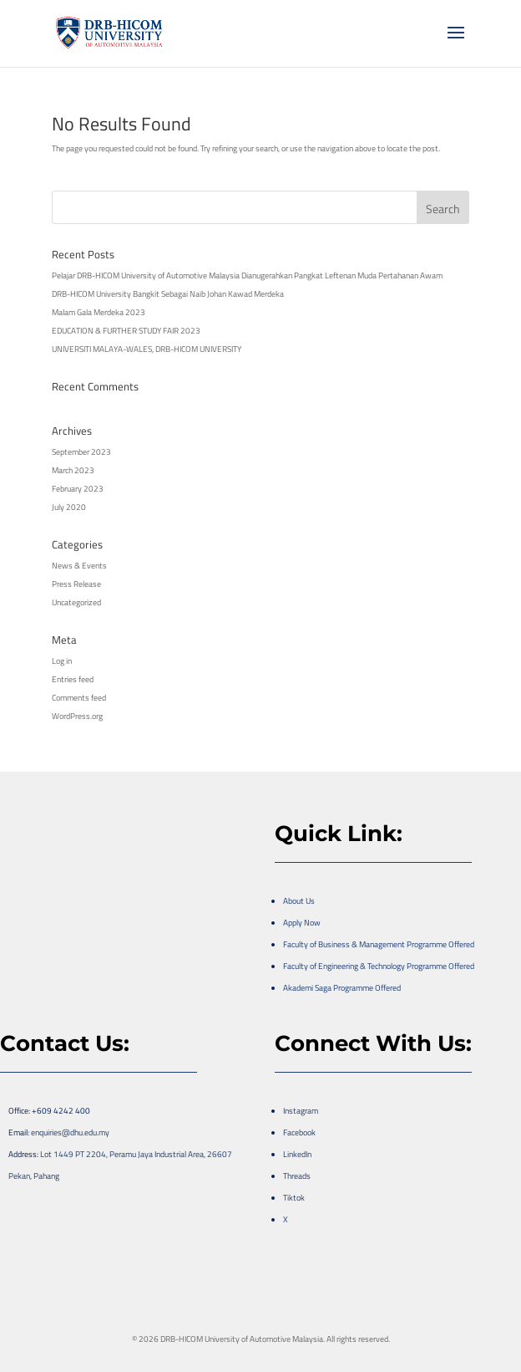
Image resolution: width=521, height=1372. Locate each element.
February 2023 (78, 488)
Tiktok (294, 1197)
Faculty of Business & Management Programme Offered (378, 944)
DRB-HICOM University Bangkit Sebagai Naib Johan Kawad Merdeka (168, 294)
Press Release (76, 584)
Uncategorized (76, 602)
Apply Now (302, 922)
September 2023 (81, 452)
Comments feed (79, 697)
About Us (299, 901)
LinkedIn (297, 1154)
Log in (62, 661)
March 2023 (73, 470)
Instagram (300, 1110)
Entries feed (73, 679)
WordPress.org (77, 716)
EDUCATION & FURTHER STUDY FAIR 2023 (126, 330)
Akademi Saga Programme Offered (342, 988)
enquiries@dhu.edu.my (70, 1132)
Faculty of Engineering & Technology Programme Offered (378, 966)
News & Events (79, 565)
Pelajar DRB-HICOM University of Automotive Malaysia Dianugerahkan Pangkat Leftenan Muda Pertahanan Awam (247, 275)
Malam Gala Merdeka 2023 (98, 312)
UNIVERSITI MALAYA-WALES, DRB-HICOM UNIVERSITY (146, 349)
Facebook (299, 1132)
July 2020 (69, 507)
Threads (297, 1176)
